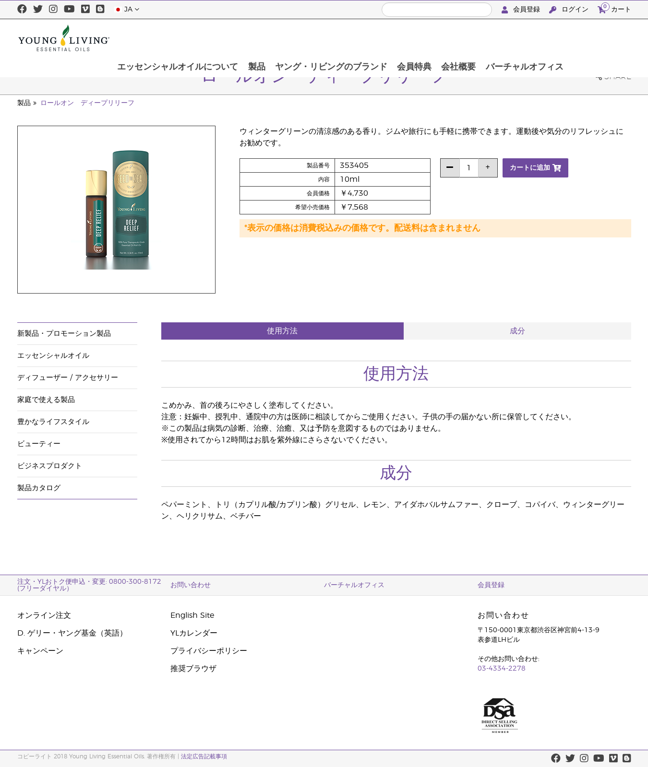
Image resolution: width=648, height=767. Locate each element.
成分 (517, 331)
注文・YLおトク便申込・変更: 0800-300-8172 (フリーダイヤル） (89, 585)
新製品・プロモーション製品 (64, 333)
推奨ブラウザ (193, 669)
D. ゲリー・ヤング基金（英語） (72, 633)
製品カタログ (38, 488)
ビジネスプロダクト (49, 466)
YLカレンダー (193, 633)
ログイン (569, 9)
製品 (315, 38)
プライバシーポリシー (208, 651)
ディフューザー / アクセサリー (67, 377)
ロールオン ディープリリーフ (87, 103)
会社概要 (520, 38)
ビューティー (38, 444)
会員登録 (522, 9)
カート (614, 8)
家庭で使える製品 (46, 399)
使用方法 (282, 331)
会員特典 (475, 38)
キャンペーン (40, 651)
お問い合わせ (190, 585)
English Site (192, 615)
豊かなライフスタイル (53, 421)
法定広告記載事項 (204, 756)
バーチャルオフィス (587, 38)
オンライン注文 (44, 615)
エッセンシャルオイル (53, 355)
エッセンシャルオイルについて (236, 38)
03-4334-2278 (502, 668)
